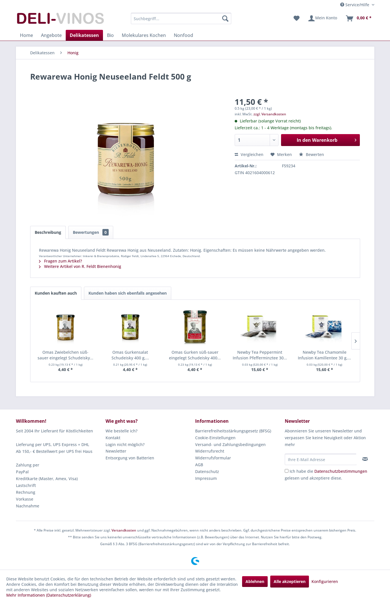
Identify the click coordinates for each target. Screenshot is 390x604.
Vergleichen (249, 154)
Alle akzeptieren (290, 581)
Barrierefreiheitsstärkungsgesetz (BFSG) (233, 431)
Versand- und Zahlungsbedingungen (230, 444)
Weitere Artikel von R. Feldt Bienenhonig (80, 266)
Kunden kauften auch (56, 293)
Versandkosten (124, 530)
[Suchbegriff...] (181, 18)
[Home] (26, 35)
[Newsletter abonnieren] (365, 459)
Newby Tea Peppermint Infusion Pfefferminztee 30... (260, 355)
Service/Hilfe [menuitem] (355, 4)
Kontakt (113, 437)
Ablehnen (254, 581)
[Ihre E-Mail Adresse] (320, 459)
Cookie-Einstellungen (215, 437)
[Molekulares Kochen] (144, 35)
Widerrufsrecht (209, 451)
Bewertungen (91, 232)
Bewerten (311, 154)
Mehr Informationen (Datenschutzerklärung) (48, 595)
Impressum (206, 478)
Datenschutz (207, 471)
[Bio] (110, 35)
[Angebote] (51, 35)
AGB (199, 464)
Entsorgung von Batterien (130, 458)
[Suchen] (225, 18)
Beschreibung (48, 232)
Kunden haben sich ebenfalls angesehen (127, 293)
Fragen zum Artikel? (60, 261)
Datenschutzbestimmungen (340, 471)
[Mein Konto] (322, 18)
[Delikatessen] (84, 35)
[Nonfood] (183, 35)
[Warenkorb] (358, 18)
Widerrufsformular (213, 458)
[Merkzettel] (296, 18)
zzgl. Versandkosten (269, 114)
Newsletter (116, 451)
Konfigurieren (324, 581)
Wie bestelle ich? (121, 431)
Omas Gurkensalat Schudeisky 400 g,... (130, 355)
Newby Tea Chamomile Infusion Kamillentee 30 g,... (324, 355)
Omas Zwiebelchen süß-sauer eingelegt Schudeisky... (65, 355)
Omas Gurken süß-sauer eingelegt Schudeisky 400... (195, 355)
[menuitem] (181, 18)
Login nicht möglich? (125, 444)
